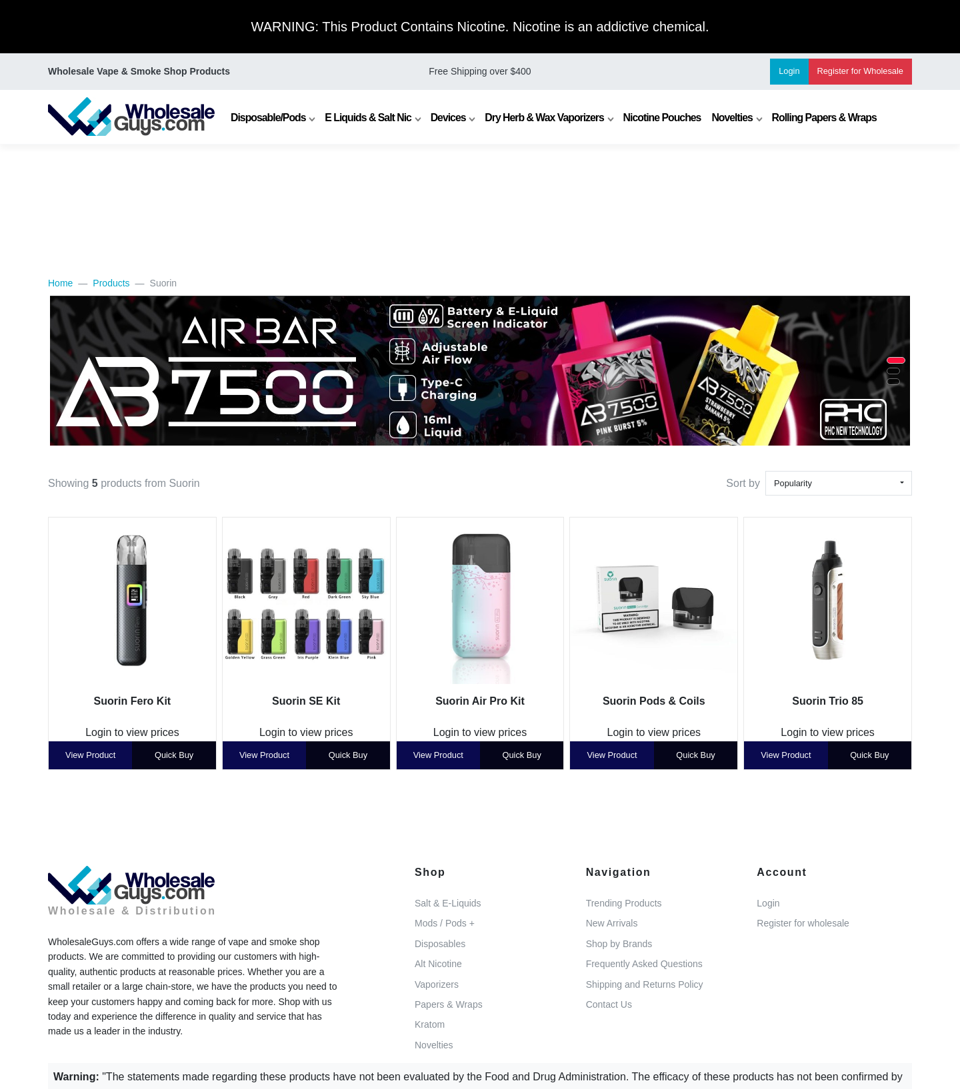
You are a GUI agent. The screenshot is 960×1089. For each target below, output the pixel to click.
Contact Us (609, 1004)
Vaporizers (437, 984)
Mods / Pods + (445, 923)
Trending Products (624, 903)
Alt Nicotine (438, 963)
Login (789, 71)
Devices (448, 117)
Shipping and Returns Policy (644, 984)
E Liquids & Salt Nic (368, 117)
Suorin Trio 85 (827, 701)
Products (111, 283)
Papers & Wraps (449, 1004)
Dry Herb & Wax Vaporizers (544, 117)
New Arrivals (612, 923)
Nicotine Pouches (662, 117)
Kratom (430, 1024)
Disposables (440, 943)
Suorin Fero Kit (132, 701)
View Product (90, 755)
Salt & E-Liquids (448, 903)
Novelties (731, 117)
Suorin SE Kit (306, 701)
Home (60, 283)
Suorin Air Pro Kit (480, 701)
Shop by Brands (619, 943)
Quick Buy (174, 755)
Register (860, 71)
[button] (896, 360)
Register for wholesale (803, 923)
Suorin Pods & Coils (654, 701)
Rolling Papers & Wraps (824, 117)
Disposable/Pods (268, 117)
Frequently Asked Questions (644, 963)
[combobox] (838, 483)
